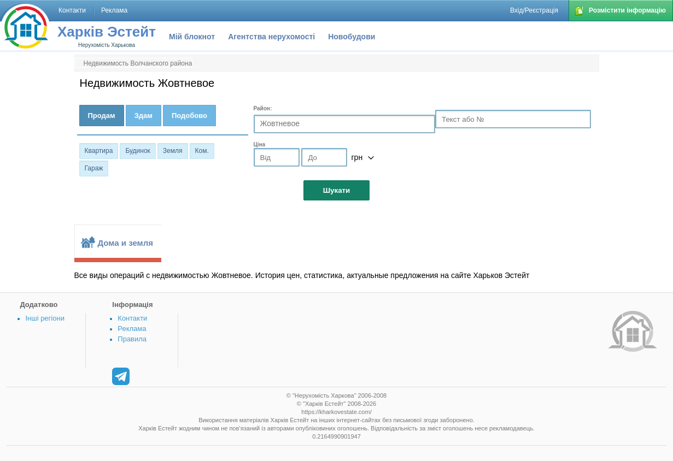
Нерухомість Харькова (106, 45)
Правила (132, 339)
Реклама (132, 328)
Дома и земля (125, 242)
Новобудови (351, 36)
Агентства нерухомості (271, 36)
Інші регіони (44, 318)
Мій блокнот (192, 36)
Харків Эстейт (106, 31)
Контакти (132, 318)
